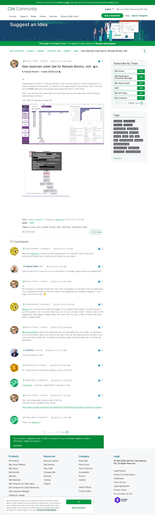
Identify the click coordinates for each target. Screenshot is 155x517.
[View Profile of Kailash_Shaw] (31, 382)
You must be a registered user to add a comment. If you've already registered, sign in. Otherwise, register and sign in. (52, 441)
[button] (102, 62)
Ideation (40, 52)
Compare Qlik (49, 474)
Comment (17, 447)
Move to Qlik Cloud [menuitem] (69, 16)
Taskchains (77, 229)
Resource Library (51, 462)
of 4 (132, 105)
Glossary (47, 478)
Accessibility (84, 474)
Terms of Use (120, 484)
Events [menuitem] (43, 16)
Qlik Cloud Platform (17, 466)
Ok (79, 502)
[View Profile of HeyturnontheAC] (32, 250)
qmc (39, 229)
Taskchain (66, 229)
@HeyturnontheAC (30, 334)
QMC (32, 224)
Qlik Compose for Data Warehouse (24, 489)
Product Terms (120, 491)
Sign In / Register (140, 15)
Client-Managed (126, 142)
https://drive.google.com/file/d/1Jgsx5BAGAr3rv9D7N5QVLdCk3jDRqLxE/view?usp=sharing (62, 409)
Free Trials (48, 470)
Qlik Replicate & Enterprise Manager (124, 79)
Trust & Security (86, 470)
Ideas (75, 52)
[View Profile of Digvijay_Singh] (32, 268)
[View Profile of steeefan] (30, 352)
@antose (35, 255)
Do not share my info (123, 495)
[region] (49, 505)
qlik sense (134, 134)
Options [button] (145, 52)
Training (47, 481)
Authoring (118, 127)
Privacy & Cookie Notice (124, 476)
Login (67, 2)
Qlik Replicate (14, 481)
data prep (128, 127)
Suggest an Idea (29, 26)
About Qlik (83, 462)
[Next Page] (64, 434)
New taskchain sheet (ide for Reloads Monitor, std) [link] (104, 52)
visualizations (129, 123)
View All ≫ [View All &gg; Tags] (118, 160)
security (117, 138)
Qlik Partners (49, 466)
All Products (14, 462)
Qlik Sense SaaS (122, 85)
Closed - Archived (35, 221)
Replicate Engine (120, 134)
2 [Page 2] (58, 434)
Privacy (82, 478)
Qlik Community (17, 52)
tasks (85, 229)
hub (131, 138)
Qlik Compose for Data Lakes (21, 485)
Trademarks (119, 480)
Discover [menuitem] (53, 16)
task (58, 229)
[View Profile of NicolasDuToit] (31, 367)
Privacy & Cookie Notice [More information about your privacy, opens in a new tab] (46, 510)
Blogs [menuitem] (33, 16)
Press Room (84, 466)
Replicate (138, 142)
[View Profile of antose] (28, 63)
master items (134, 150)
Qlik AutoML (14, 474)
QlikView (12, 478)
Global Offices (85, 489)
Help (127, 15)
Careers (82, 481)
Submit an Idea (54, 52)
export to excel (120, 150)
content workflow (133, 154)
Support (30, 52)
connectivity (119, 154)
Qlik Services (132, 9)
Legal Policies (120, 472)
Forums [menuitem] (12, 16)
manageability (119, 131)
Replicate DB (132, 131)
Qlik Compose (121, 100)
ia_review (32, 229)
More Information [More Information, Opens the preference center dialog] (78, 508)
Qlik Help (143, 9)
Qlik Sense (119, 73)
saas (137, 138)
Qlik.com (120, 9)
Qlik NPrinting (121, 95)
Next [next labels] (137, 105)
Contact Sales (85, 493)
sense (125, 138)
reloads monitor (49, 229)
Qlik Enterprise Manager (19, 493)
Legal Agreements (121, 488)
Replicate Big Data (121, 146)
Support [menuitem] (23, 16)
